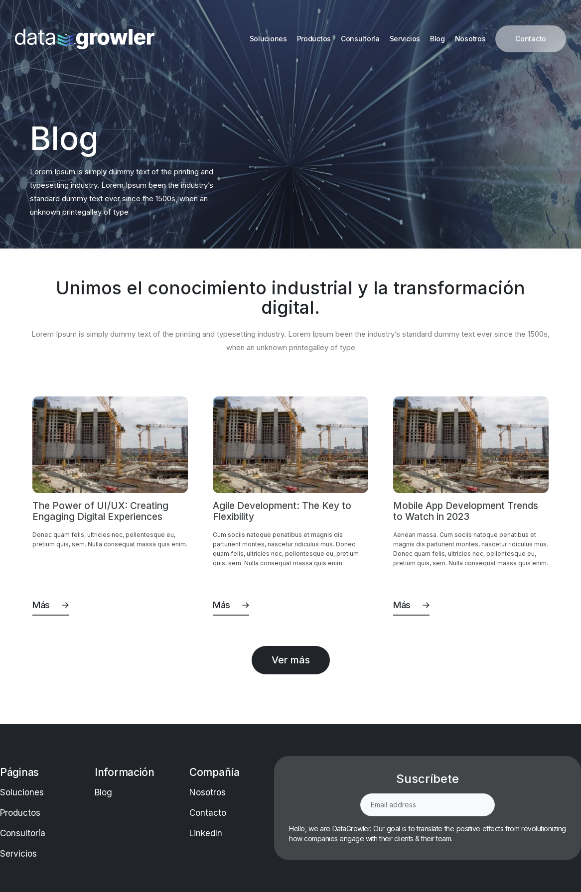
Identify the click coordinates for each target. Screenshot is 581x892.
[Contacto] (530, 38)
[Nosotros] (470, 39)
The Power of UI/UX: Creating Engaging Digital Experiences (100, 511)
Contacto (207, 813)
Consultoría (22, 833)
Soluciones (22, 792)
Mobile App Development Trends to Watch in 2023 (465, 511)
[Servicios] (405, 39)
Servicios (18, 854)
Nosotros (207, 792)
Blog (103, 792)
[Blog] (437, 39)
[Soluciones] (268, 39)
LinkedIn (205, 833)
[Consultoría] (360, 39)
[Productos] (314, 39)
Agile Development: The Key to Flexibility (282, 511)
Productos (20, 813)
